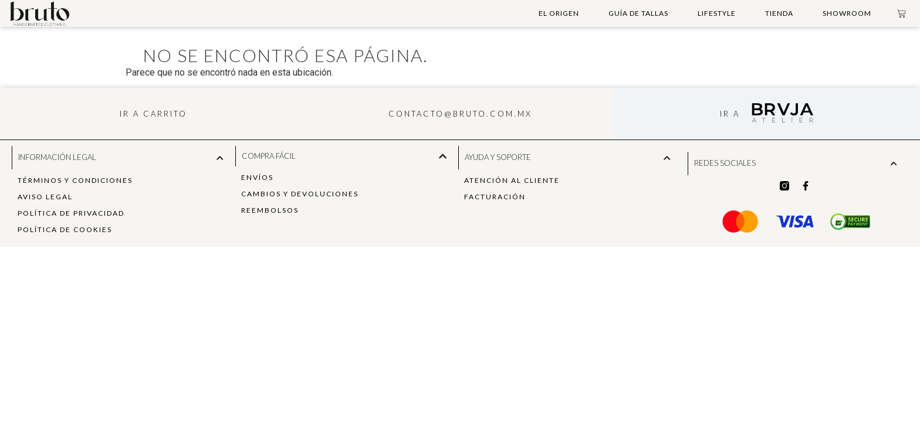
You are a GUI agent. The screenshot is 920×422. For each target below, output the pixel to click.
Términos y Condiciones (75, 180)
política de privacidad (71, 213)
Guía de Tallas (638, 13)
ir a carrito (153, 113)
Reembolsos (270, 210)
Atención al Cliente (512, 180)
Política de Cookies (65, 229)
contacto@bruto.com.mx (460, 113)
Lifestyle (717, 13)
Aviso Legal (45, 196)
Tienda (779, 13)
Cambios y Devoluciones (299, 193)
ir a (730, 113)
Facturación (495, 196)
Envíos (257, 177)
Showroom (847, 13)
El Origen (559, 13)
